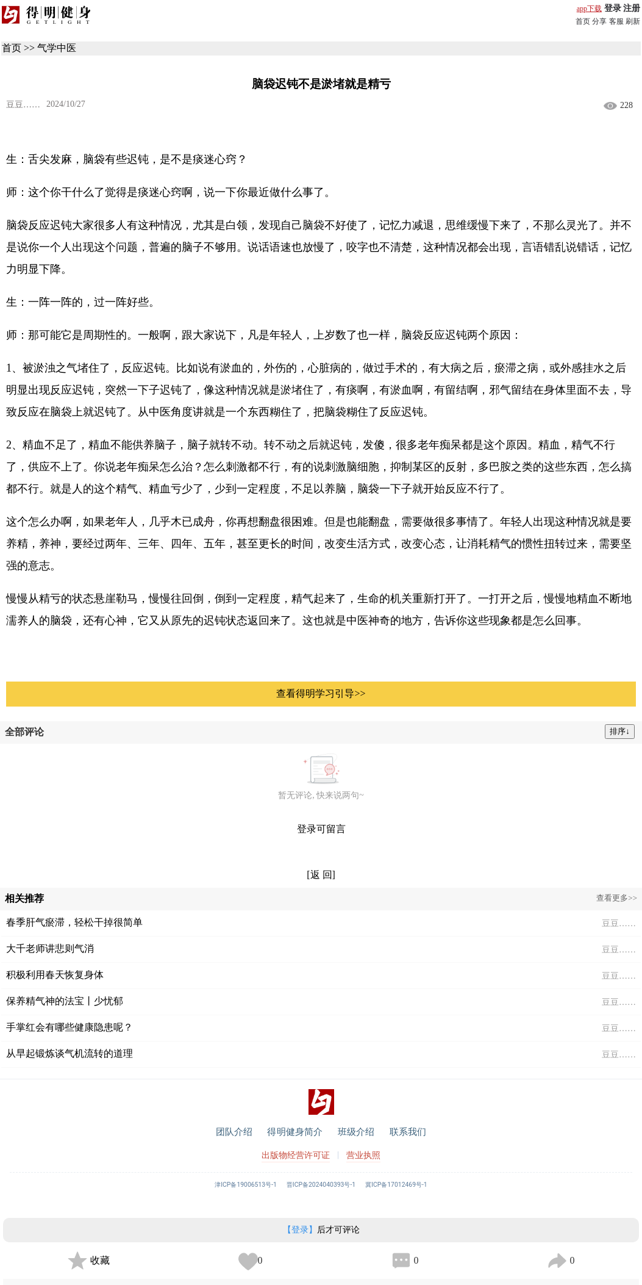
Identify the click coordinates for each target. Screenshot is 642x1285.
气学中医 (56, 48)
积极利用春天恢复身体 (55, 975)
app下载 (589, 8)
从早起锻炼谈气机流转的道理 (69, 1053)
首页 (583, 21)
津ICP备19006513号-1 (246, 1185)
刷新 (633, 21)
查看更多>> (616, 897)
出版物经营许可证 (296, 1155)
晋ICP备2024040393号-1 (321, 1185)
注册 (631, 8)
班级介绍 (356, 1131)
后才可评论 (321, 1229)
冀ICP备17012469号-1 (396, 1185)
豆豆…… (23, 104)
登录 (612, 8)
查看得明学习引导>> (320, 693)
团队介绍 (234, 1131)
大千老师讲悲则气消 (50, 948)
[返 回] (321, 874)
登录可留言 (321, 829)
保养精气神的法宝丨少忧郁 (64, 1001)
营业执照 (363, 1155)
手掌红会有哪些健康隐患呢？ (69, 1027)
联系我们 (408, 1131)
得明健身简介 (295, 1131)
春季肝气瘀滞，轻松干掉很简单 (74, 922)
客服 (616, 21)
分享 (599, 21)
